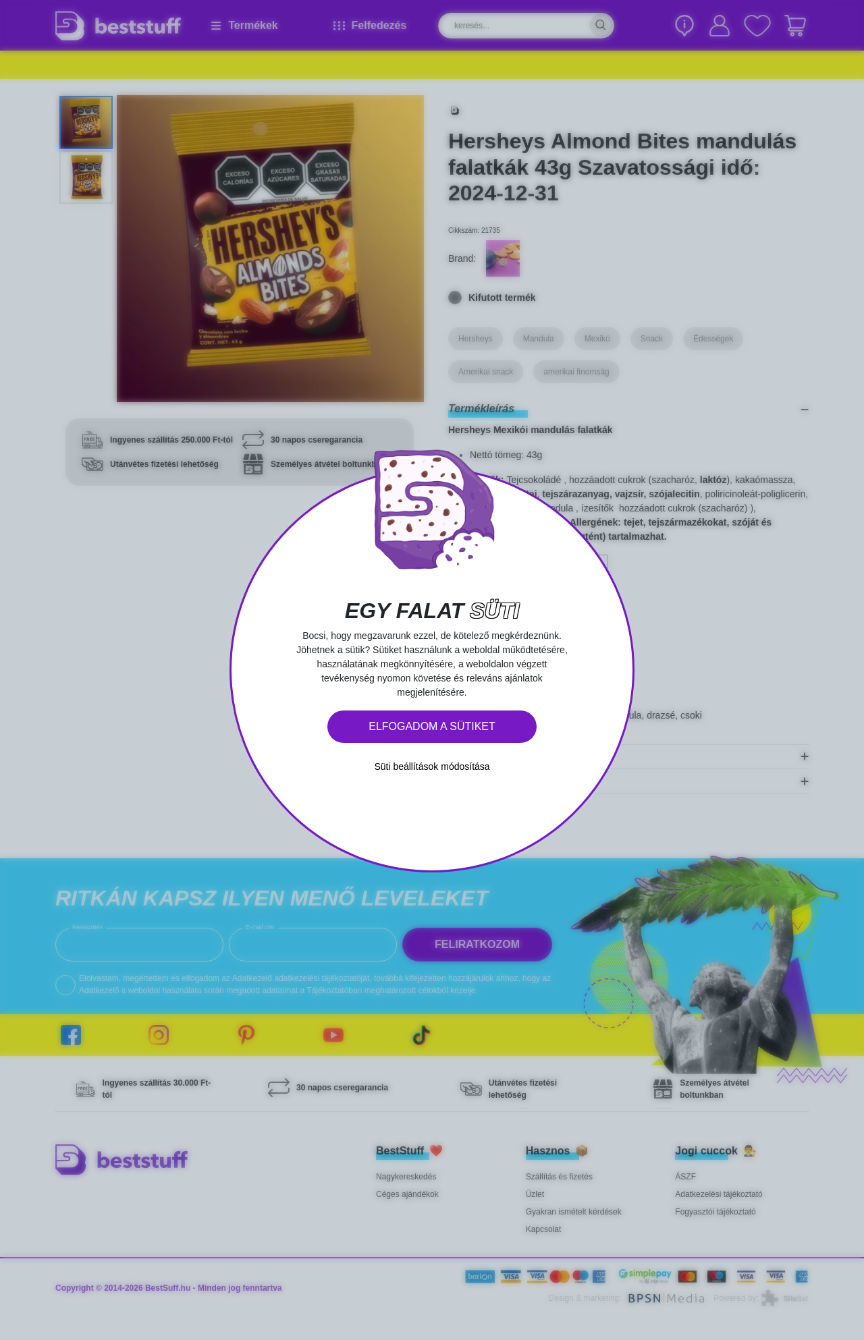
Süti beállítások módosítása (431, 766)
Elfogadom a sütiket (432, 726)
